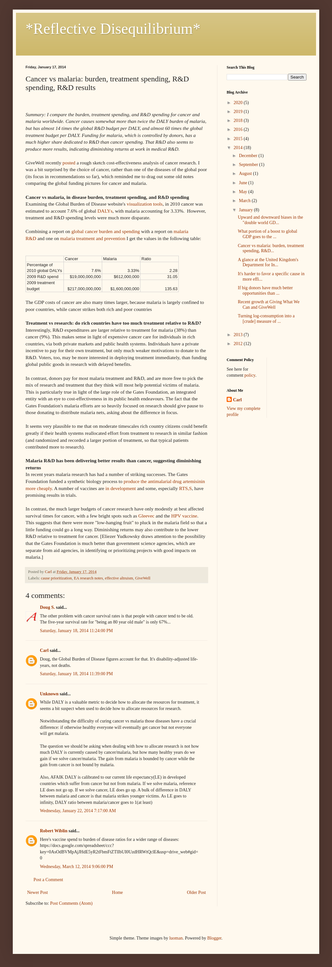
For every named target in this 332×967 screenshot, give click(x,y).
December (248, 155)
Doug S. (47, 607)
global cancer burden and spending (106, 231)
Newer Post (37, 892)
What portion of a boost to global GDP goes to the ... (267, 234)
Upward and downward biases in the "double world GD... (270, 220)
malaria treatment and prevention (92, 238)
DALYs (104, 211)
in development (120, 488)
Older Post (196, 892)
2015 (239, 138)
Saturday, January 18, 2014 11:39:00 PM (76, 673)
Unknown (49, 693)
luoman (176, 938)
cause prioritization (56, 578)
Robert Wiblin (53, 830)
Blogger (214, 938)
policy (250, 375)
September (249, 164)
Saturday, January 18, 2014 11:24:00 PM (76, 630)
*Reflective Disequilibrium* (113, 28)
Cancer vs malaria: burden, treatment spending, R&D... (271, 248)
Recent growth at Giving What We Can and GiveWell (268, 304)
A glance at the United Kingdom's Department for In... (268, 262)
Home (117, 892)
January (246, 210)
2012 (239, 343)
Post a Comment (48, 879)
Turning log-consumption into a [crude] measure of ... (266, 319)
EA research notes (88, 578)
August (246, 173)
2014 (239, 147)
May (243, 191)
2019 (239, 111)
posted (69, 162)
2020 (239, 102)
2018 (239, 120)
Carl (44, 650)
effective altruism (119, 578)
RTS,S (185, 488)
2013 (239, 334)
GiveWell (142, 578)
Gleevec (146, 515)
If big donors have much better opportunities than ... (265, 290)
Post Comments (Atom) (71, 903)
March (245, 200)
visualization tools (144, 204)
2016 (239, 129)
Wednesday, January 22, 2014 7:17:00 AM (78, 810)
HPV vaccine (184, 515)
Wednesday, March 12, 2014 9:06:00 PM (76, 866)
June (243, 182)
